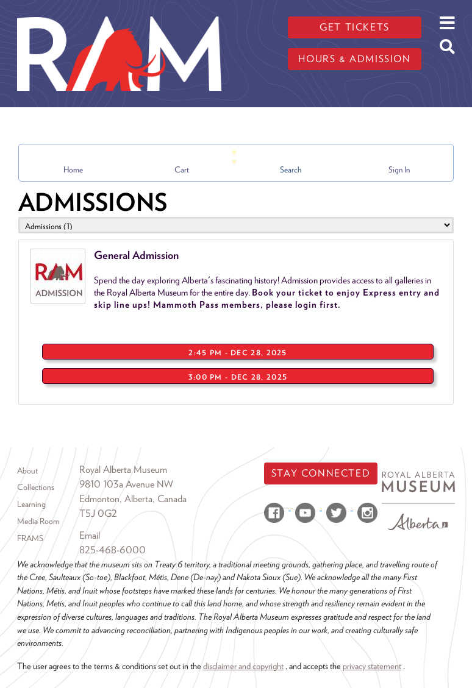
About (27, 470)
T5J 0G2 (98, 513)
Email (89, 535)
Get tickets (355, 27)
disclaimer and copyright (243, 666)
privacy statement (372, 666)
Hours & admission (354, 59)
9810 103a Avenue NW (126, 484)
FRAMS (30, 538)
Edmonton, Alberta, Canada (133, 499)
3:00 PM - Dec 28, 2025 (238, 376)
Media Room (38, 521)
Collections (35, 487)
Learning (31, 504)
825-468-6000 (112, 550)
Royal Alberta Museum (123, 469)
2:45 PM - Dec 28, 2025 (237, 352)
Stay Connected (320, 473)
